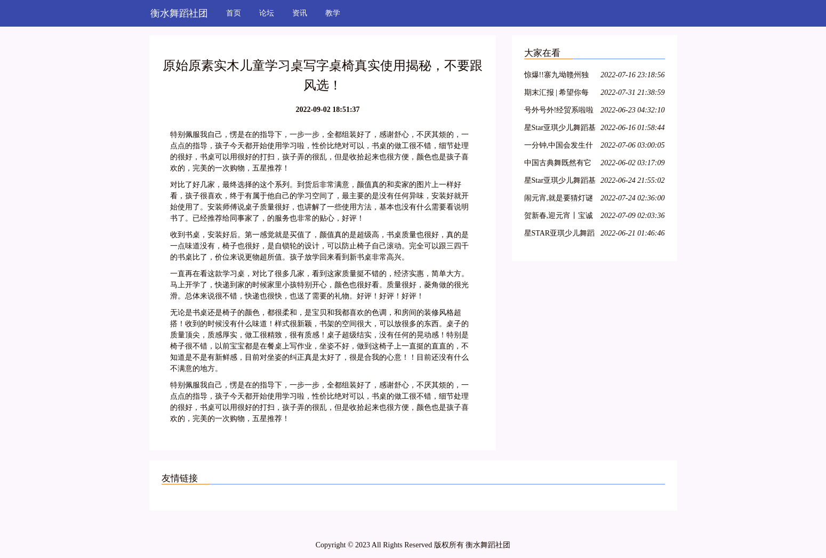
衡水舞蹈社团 (179, 13)
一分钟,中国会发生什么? (559, 146)
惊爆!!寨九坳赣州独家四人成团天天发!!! (557, 76)
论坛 (266, 13)
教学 (332, 13)
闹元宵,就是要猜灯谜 (559, 198)
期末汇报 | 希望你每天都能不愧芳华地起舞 (557, 94)
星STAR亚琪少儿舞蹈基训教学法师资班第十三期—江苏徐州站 (559, 234)
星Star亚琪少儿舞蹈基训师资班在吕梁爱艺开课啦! (560, 129)
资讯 (299, 13)
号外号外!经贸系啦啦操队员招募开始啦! (559, 111)
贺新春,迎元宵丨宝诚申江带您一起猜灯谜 (559, 217)
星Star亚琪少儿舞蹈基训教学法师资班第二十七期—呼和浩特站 (560, 182)
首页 (233, 13)
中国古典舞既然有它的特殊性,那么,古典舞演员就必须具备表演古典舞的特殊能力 (559, 164)
